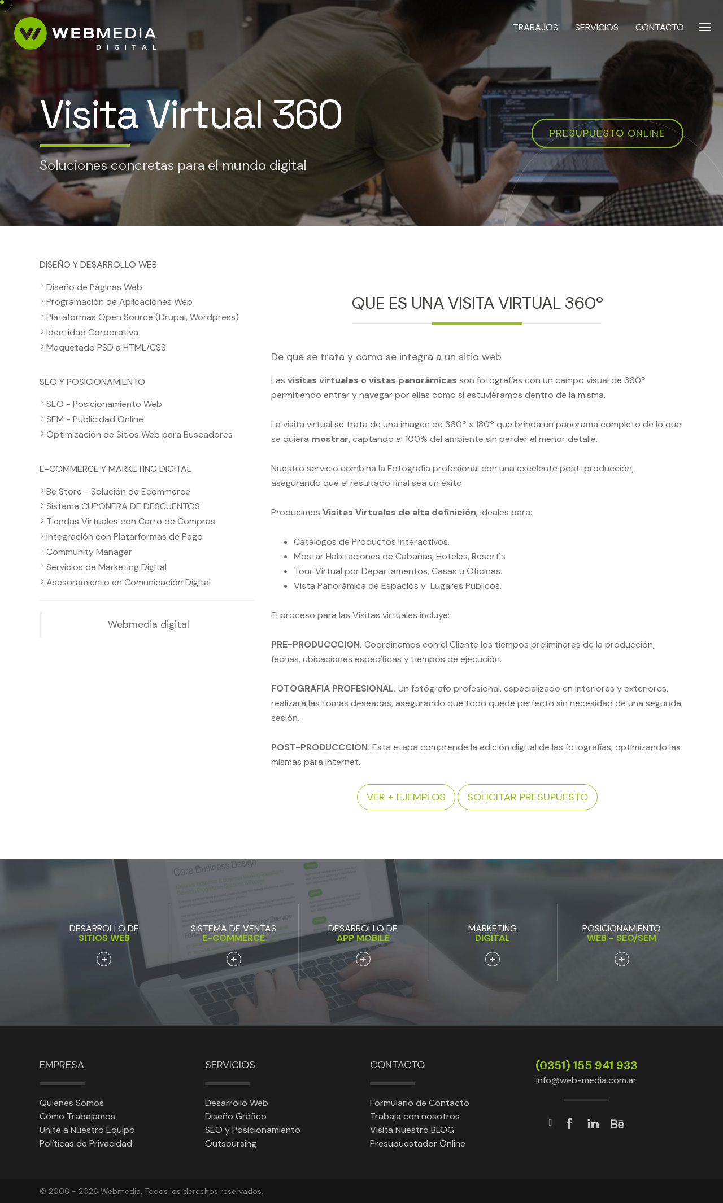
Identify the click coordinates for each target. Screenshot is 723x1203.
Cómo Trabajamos (77, 1116)
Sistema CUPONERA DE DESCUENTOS (123, 506)
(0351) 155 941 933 (586, 1065)
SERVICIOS (597, 33)
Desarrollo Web (236, 1103)
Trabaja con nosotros (415, 1116)
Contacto (397, 1064)
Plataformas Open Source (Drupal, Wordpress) (142, 317)
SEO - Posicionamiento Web (104, 404)
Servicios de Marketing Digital (106, 567)
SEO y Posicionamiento (252, 1130)
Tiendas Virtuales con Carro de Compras (130, 521)
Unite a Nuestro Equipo (87, 1130)
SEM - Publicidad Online (94, 419)
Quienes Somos (72, 1103)
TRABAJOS (535, 33)
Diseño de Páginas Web (94, 287)
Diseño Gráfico (236, 1116)
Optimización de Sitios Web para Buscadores (139, 434)
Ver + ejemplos (406, 797)
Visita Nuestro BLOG (412, 1130)
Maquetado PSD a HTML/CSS (106, 347)
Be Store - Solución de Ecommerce (118, 491)
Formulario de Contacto (419, 1103)
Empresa (62, 1064)
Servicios (230, 1064)
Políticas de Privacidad (86, 1143)
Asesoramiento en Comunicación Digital (128, 582)
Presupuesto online (607, 133)
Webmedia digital (148, 624)
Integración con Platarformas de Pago (124, 537)
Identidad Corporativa (92, 332)
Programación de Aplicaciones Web (119, 302)
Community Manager (89, 552)
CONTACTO (659, 33)
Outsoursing (230, 1143)
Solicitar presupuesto (527, 797)
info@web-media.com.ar (586, 1080)
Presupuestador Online (417, 1143)
